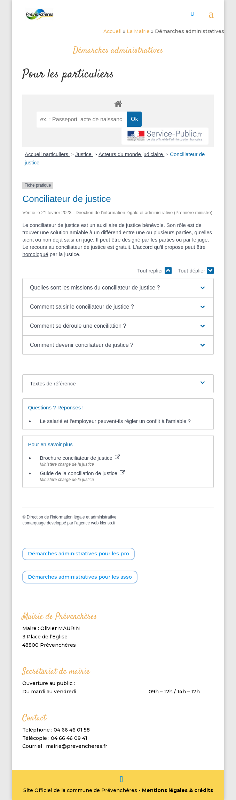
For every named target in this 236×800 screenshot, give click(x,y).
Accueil (112, 31)
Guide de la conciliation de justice (82, 473)
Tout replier (154, 270)
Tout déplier (196, 270)
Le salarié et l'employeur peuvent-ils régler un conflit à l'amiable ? (115, 421)
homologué (35, 254)
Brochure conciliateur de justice (80, 458)
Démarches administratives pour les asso (80, 577)
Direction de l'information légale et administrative (72, 517)
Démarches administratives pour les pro (78, 553)
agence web (87, 523)
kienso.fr (108, 523)
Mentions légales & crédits (177, 790)
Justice (84, 154)
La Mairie (138, 31)
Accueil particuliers (47, 154)
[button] (118, 287)
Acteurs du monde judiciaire (131, 154)
